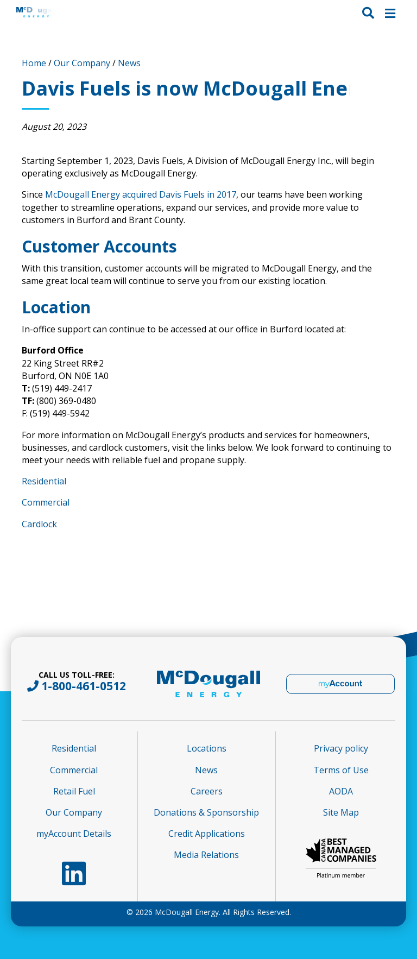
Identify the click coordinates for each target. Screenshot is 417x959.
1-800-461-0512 (83, 685)
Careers (207, 791)
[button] (368, 12)
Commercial (46, 502)
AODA (341, 791)
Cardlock (39, 524)
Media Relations (206, 855)
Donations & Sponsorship (206, 812)
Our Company (82, 63)
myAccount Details (73, 834)
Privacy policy (341, 748)
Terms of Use (341, 770)
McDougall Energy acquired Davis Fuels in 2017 (140, 194)
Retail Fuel (74, 791)
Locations (206, 748)
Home (34, 63)
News (129, 63)
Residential (44, 481)
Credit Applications (206, 834)
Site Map (341, 812)
